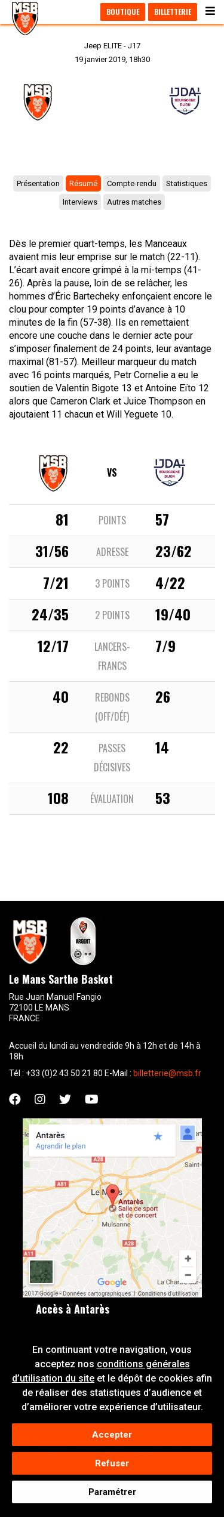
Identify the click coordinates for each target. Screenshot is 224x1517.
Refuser (112, 1467)
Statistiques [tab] (186, 183)
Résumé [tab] (83, 183)
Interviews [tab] (80, 201)
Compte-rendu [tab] (132, 183)
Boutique (122, 12)
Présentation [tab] (38, 183)
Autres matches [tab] (134, 201)
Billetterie (172, 12)
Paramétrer (112, 1495)
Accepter (112, 1438)
